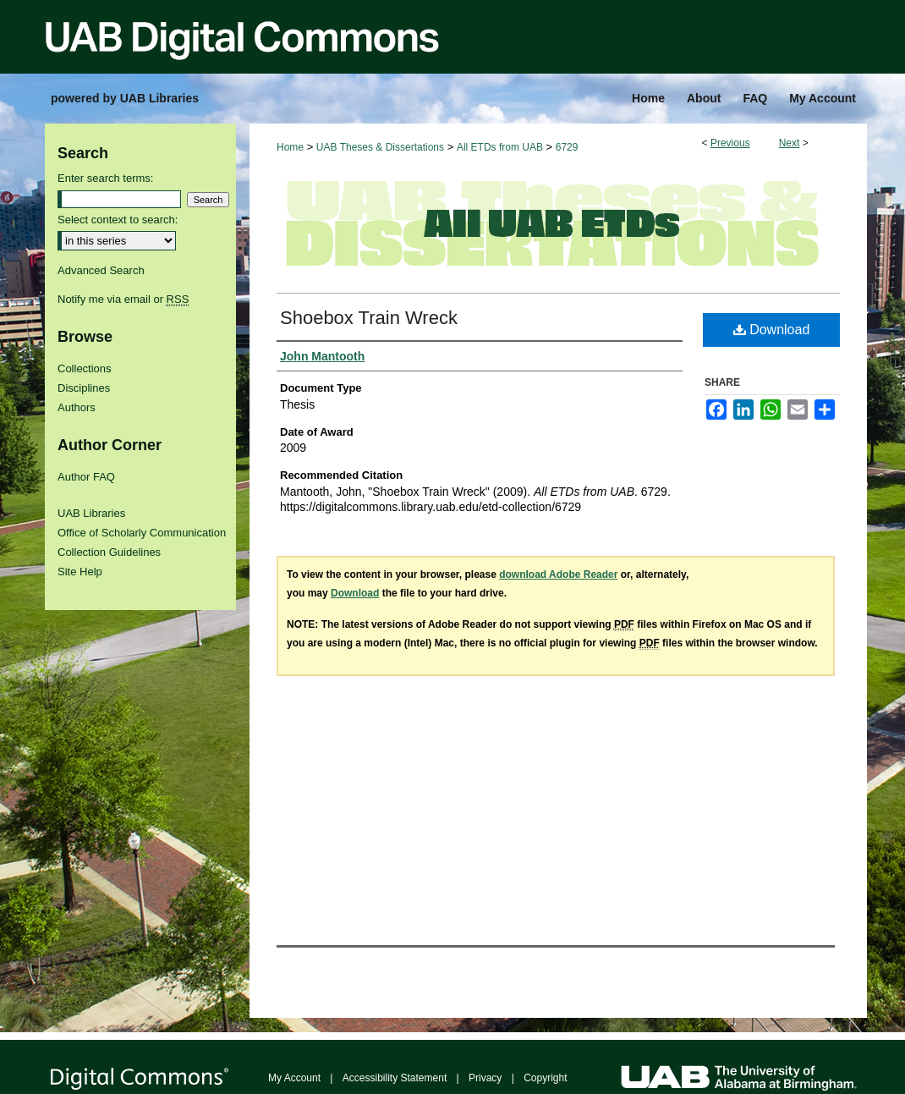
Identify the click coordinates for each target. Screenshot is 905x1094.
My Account (294, 1078)
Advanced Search (101, 270)
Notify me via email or (123, 299)
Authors (77, 407)
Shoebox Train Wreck (369, 317)
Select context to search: (118, 219)
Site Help (80, 571)
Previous (730, 143)
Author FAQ (86, 476)
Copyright (545, 1078)
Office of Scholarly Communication (142, 532)
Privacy (485, 1078)
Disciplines (84, 388)
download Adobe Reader (558, 574)
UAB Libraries (91, 513)
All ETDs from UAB (500, 147)
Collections (85, 368)
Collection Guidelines (109, 552)
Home (290, 147)
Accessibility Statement (395, 1078)
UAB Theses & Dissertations (380, 147)
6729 (567, 147)
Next (789, 143)
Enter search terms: (105, 178)
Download (771, 329)
